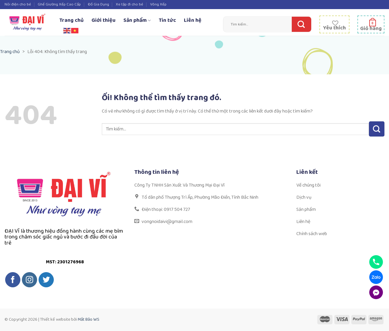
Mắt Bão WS (88, 319)
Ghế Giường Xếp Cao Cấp (59, 4)
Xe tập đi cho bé (129, 4)
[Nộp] (300, 24)
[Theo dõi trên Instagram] (29, 279)
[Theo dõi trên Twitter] (46, 279)
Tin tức (167, 20)
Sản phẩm (137, 20)
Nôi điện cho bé (18, 4)
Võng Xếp (158, 4)
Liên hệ (192, 20)
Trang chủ (71, 20)
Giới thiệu (103, 20)
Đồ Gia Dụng (98, 4)
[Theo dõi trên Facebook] (12, 279)
